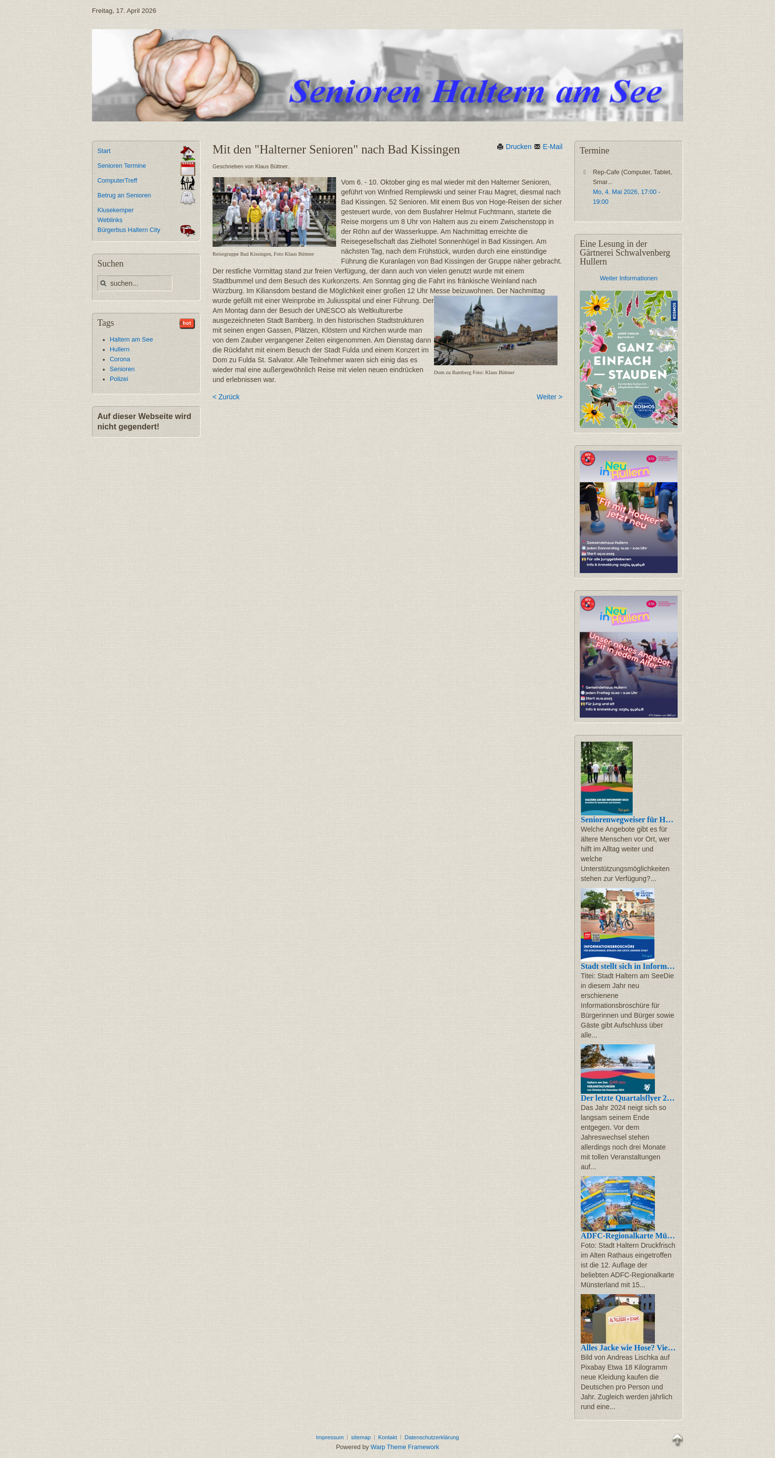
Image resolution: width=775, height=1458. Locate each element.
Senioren (122, 369)
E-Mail (548, 147)
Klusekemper (115, 210)
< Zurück (226, 397)
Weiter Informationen (629, 278)
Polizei (119, 379)
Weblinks (110, 220)
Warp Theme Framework (405, 1447)
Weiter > (549, 397)
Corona (120, 359)
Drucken (514, 147)
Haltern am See (131, 339)
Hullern (119, 349)
